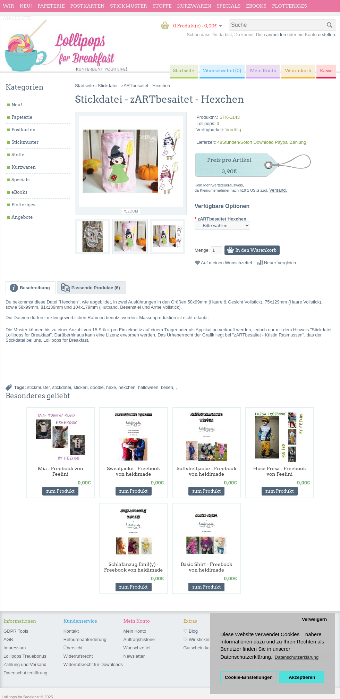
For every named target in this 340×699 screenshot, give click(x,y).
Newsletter (134, 656)
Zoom (133, 211)
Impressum (14, 647)
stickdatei (61, 387)
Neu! (26, 6)
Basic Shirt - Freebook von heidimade (206, 567)
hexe (111, 387)
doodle (97, 387)
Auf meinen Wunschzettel (226, 262)
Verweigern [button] (314, 619)
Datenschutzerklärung (25, 672)
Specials (228, 6)
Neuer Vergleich (280, 262)
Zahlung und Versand (24, 664)
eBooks (256, 6)
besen (167, 387)
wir (8, 6)
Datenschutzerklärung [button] (296, 657)
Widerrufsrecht (78, 656)
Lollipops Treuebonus (24, 656)
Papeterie (51, 6)
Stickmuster (128, 6)
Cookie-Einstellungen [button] (249, 677)
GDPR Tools (15, 631)
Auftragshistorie (139, 639)
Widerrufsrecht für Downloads (93, 664)
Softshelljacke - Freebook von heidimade (207, 471)
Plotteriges (289, 6)
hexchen (126, 387)
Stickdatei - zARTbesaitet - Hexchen (134, 85)
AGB (8, 639)
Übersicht (73, 647)
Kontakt (71, 631)
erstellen (326, 34)
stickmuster (38, 387)
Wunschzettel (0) (222, 70)
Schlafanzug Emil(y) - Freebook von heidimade (133, 567)
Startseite (84, 85)
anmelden (276, 34)
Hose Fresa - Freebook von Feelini (279, 471)
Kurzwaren (194, 6)
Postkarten (87, 6)
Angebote (17, 18)
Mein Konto (135, 631)
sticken (80, 387)
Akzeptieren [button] (302, 677)
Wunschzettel (137, 647)
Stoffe (162, 6)
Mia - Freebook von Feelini (60, 471)
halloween (148, 387)
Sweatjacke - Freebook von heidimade (133, 471)
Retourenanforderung (85, 639)
